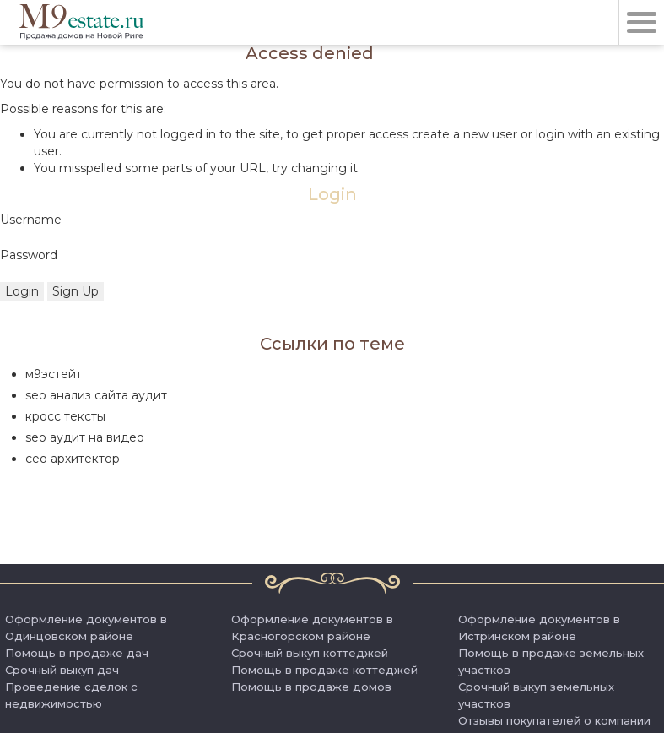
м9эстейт (53, 374)
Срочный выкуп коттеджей (309, 653)
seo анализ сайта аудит (96, 395)
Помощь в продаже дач (76, 653)
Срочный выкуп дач (62, 669)
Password (28, 255)
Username (31, 219)
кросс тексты (65, 416)
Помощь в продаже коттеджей (324, 669)
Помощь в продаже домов (311, 686)
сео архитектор (72, 458)
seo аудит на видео (84, 437)
